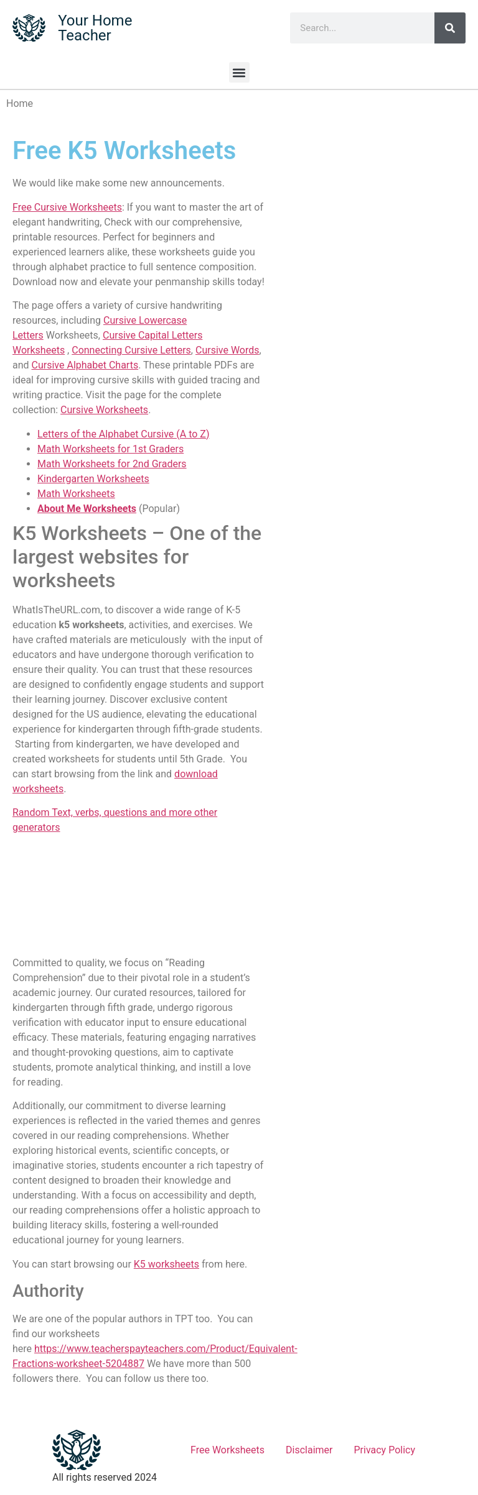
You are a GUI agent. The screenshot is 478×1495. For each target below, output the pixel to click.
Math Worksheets (76, 494)
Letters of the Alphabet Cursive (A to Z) (123, 434)
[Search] (450, 27)
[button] (239, 72)
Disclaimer (309, 1450)
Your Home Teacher (95, 28)
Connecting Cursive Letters (131, 350)
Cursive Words (227, 350)
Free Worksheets (227, 1450)
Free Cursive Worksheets (67, 207)
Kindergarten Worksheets (93, 479)
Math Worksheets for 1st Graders (110, 449)
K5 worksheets (166, 1264)
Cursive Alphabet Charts (85, 365)
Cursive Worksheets (104, 410)
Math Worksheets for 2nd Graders (112, 464)
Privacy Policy (385, 1450)
